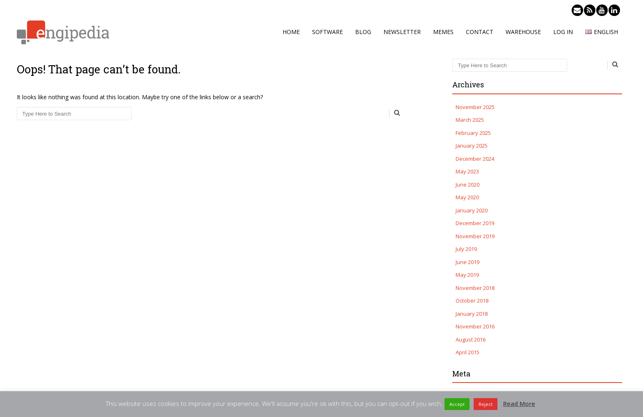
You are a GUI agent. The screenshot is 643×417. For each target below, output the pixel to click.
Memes (443, 32)
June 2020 (467, 184)
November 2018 (475, 288)
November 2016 (475, 326)
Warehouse (523, 32)
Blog (363, 32)
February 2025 (473, 133)
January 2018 (472, 313)
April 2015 (467, 352)
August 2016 (471, 339)
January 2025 (472, 145)
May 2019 (467, 274)
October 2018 (472, 300)
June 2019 (467, 262)
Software (327, 32)
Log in (563, 32)
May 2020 (467, 197)
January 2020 (472, 210)
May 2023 (467, 171)
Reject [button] (486, 404)
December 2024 (475, 158)
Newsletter (402, 32)
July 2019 (466, 249)
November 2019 (475, 236)
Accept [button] (457, 404)
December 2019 (475, 223)
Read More (519, 403)
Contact (479, 32)
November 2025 (475, 107)
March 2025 (470, 119)
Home (291, 32)
